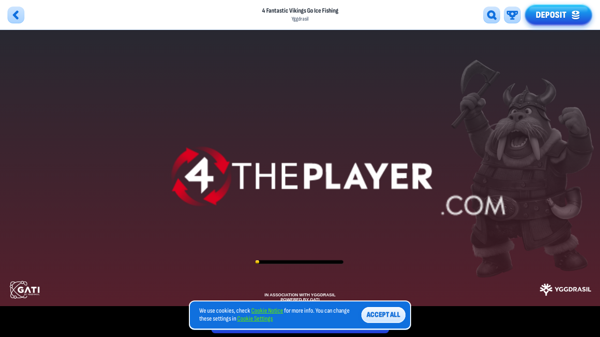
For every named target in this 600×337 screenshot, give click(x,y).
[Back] (16, 15)
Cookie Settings (255, 318)
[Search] (491, 15)
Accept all (383, 314)
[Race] (512, 15)
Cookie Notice (267, 311)
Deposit (558, 14)
